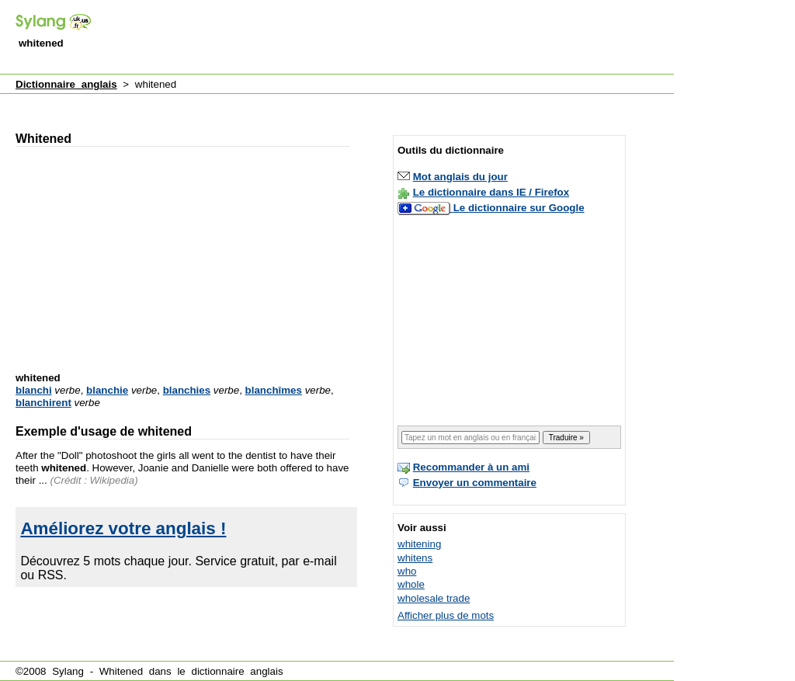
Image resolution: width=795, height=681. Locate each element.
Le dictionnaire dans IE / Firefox (491, 192)
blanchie (107, 390)
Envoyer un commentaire (474, 482)
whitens (415, 558)
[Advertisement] (391, 38)
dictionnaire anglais (237, 671)
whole (411, 584)
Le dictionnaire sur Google (519, 208)
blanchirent (43, 402)
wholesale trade (434, 598)
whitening (419, 544)
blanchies (186, 390)
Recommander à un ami (471, 467)
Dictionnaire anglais (66, 84)
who (407, 571)
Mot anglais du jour (460, 176)
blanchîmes (273, 390)
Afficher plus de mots (446, 615)
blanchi (34, 390)
